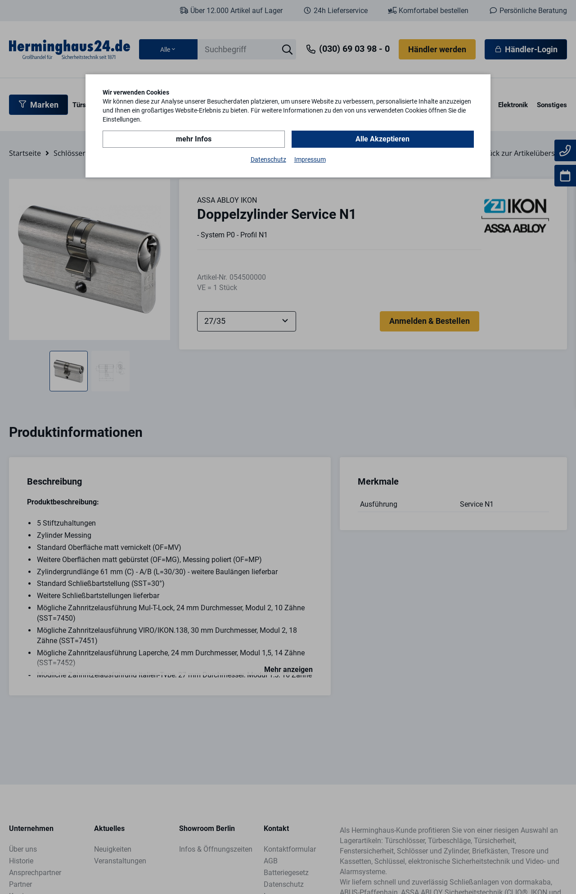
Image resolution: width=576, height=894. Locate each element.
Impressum (310, 159)
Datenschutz (268, 159)
